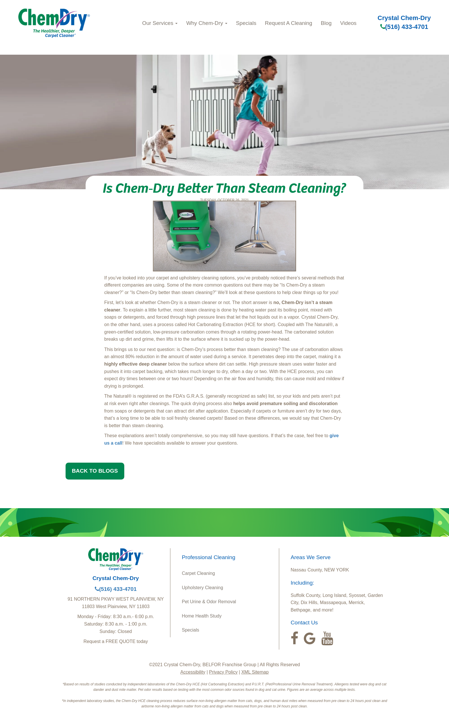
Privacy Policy (223, 672)
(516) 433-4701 (404, 26)
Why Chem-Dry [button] (206, 23)
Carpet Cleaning (198, 573)
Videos (348, 23)
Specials (246, 23)
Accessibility (192, 672)
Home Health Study (202, 616)
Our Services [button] (160, 23)
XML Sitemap (255, 672)
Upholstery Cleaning (202, 587)
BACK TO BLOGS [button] (95, 471)
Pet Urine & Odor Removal (209, 601)
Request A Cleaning (288, 23)
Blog (326, 23)
